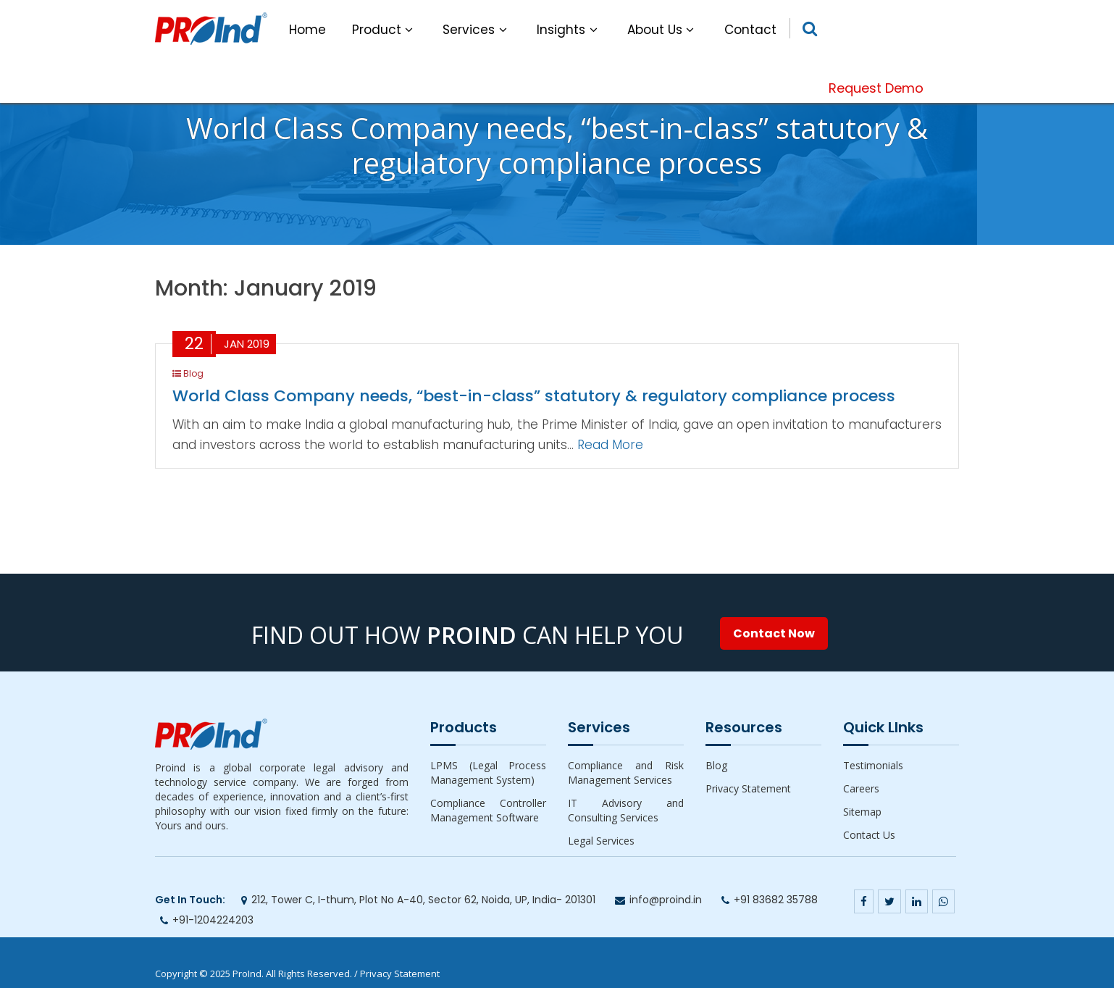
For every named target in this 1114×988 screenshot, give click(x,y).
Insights (569, 29)
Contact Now (774, 633)
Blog (716, 765)
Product (384, 29)
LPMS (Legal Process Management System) (488, 772)
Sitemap (862, 812)
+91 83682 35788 (776, 899)
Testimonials (873, 765)
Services (477, 29)
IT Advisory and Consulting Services (626, 810)
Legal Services (601, 840)
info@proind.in (665, 899)
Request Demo (876, 88)
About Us (662, 29)
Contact (750, 29)
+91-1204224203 (213, 920)
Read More (610, 444)
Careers (861, 788)
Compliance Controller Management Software (488, 810)
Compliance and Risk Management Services (626, 772)
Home (307, 29)
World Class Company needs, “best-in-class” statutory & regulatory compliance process (533, 396)
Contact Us (869, 835)
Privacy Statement (748, 788)
